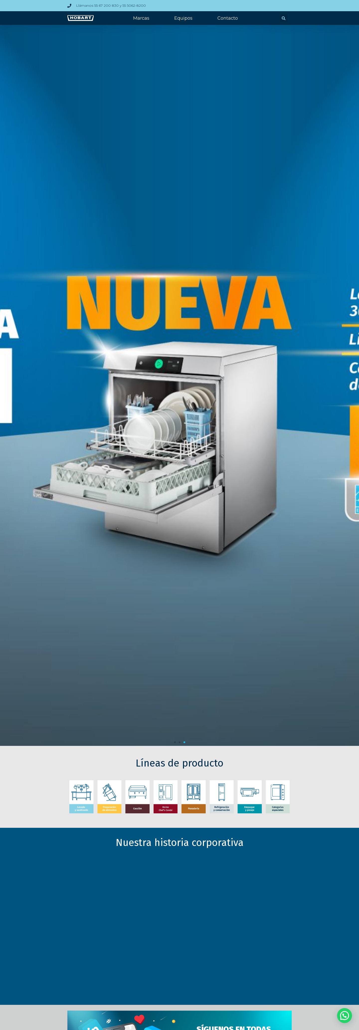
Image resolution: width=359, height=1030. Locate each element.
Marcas (141, 18)
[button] (283, 18)
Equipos (183, 18)
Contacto (227, 18)
